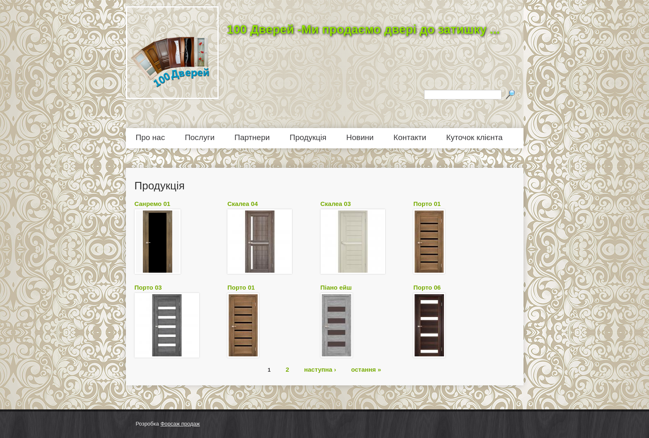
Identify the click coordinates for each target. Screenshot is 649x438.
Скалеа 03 (336, 203)
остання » (366, 369)
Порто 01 (427, 203)
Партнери (252, 137)
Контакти (409, 137)
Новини (360, 137)
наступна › (320, 369)
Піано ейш (336, 287)
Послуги (200, 137)
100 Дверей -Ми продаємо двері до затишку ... (363, 29)
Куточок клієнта (474, 137)
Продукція (308, 137)
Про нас (150, 137)
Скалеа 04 (242, 203)
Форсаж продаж (180, 424)
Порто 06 (427, 287)
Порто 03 (148, 287)
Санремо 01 (153, 203)
